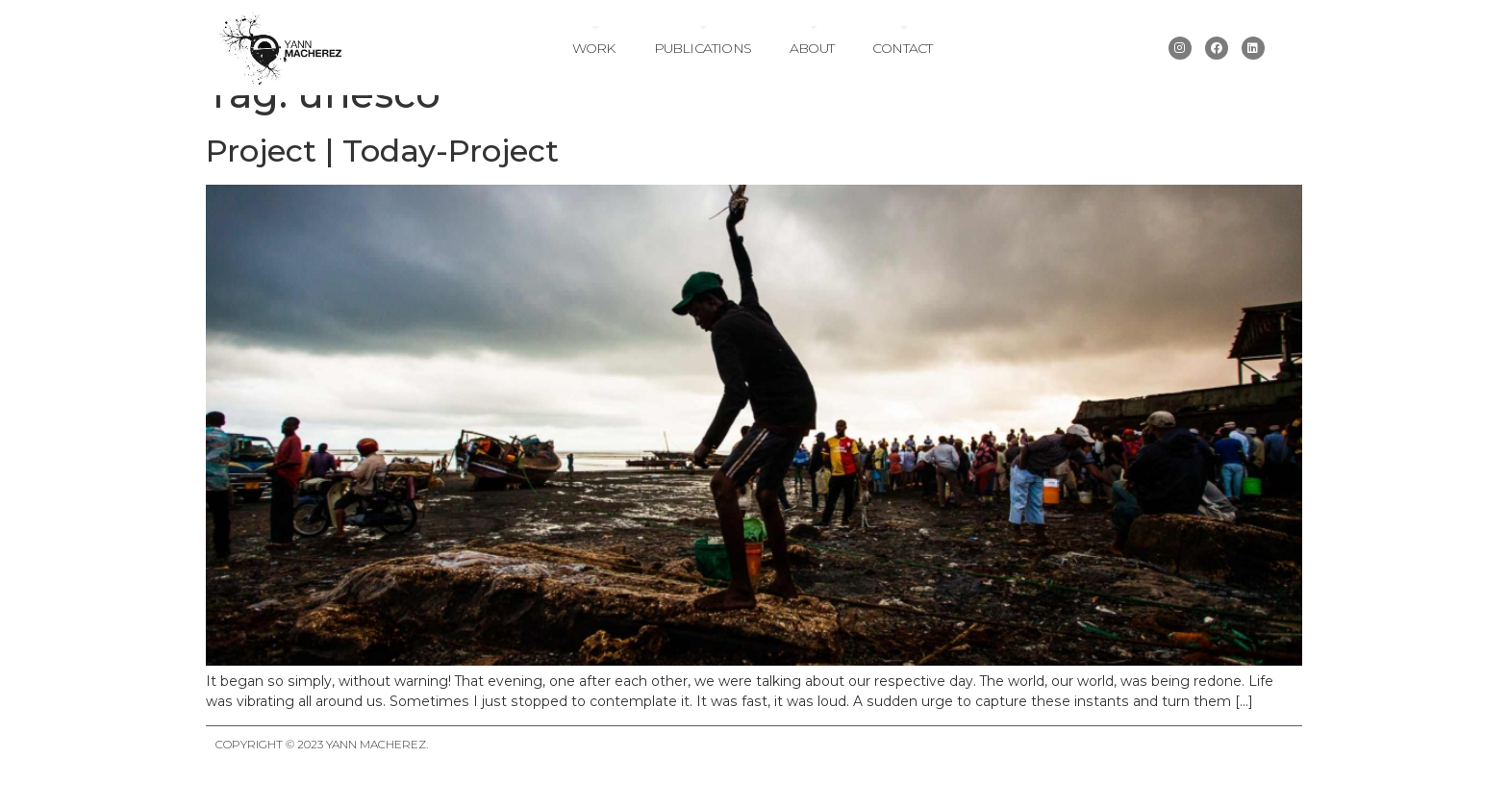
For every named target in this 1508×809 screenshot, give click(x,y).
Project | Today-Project (382, 182)
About (812, 48)
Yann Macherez (376, 777)
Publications (702, 48)
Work (594, 48)
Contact (902, 48)
